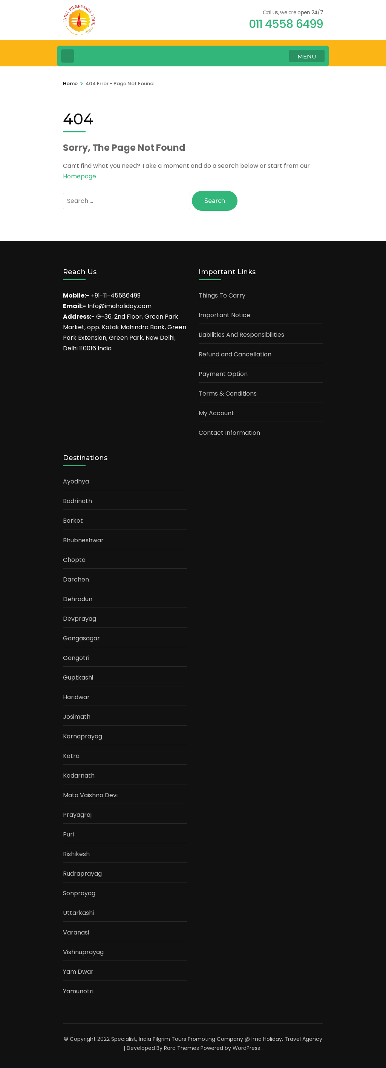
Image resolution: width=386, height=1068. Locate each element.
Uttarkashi (78, 912)
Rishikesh (76, 854)
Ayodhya (76, 481)
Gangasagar (81, 638)
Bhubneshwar (83, 540)
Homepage (79, 176)
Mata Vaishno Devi (90, 795)
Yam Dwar (78, 971)
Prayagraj (77, 814)
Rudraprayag (82, 873)
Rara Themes (181, 1048)
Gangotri (76, 658)
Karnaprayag (82, 736)
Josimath (76, 716)
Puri (68, 834)
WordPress (246, 1048)
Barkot (73, 520)
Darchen (76, 579)
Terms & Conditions (228, 393)
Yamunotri (78, 991)
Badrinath (77, 501)
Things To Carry (222, 295)
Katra (71, 756)
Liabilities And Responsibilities (241, 334)
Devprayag (79, 618)
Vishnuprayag (83, 952)
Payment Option (223, 374)
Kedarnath (79, 775)
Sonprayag (79, 893)
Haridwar (76, 697)
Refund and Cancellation (235, 354)
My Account (216, 413)
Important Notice (224, 315)
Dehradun (77, 599)
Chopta (74, 559)
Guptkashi (78, 677)
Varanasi (76, 932)
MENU (306, 56)
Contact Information (229, 432)
